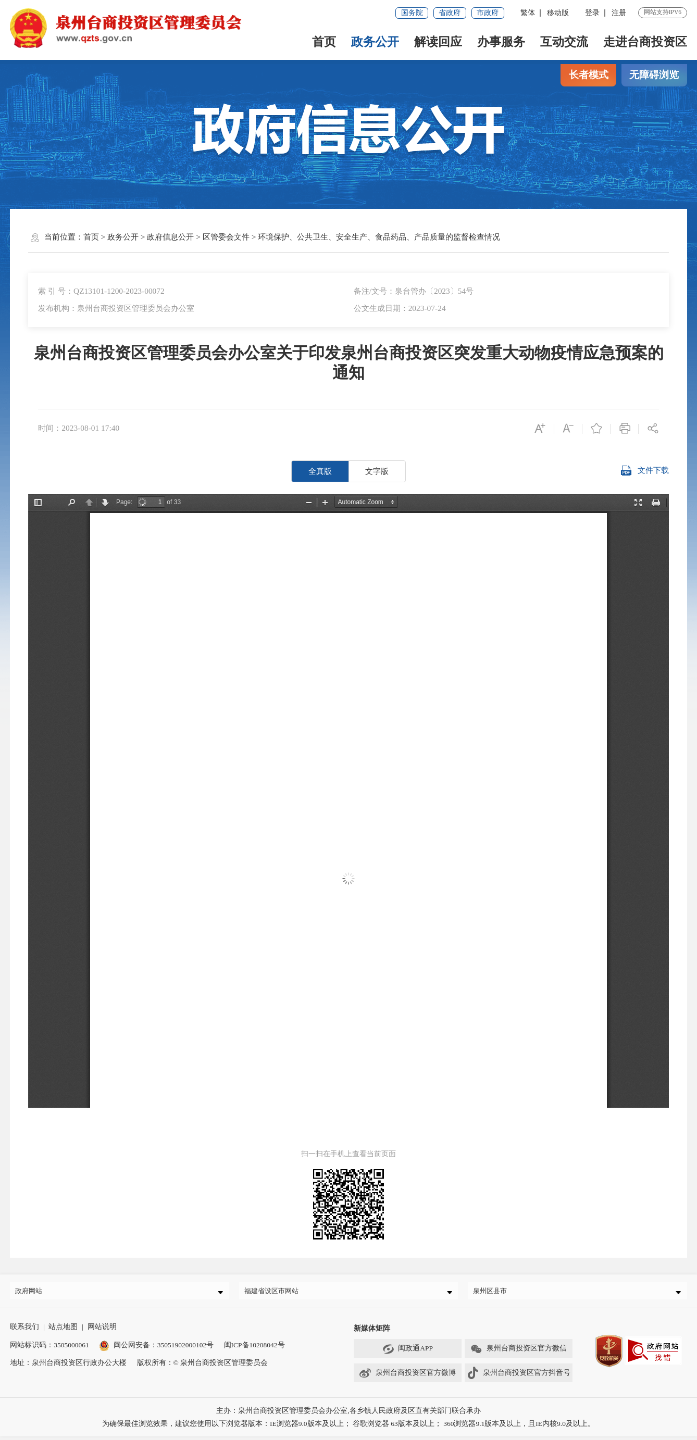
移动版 (558, 13)
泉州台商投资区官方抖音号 (518, 1377)
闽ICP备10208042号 (254, 1349)
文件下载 (644, 471)
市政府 (488, 13)
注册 (619, 13)
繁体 (527, 13)
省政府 (449, 13)
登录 (592, 13)
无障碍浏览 (654, 74)
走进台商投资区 (645, 41)
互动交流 (564, 41)
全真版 (320, 471)
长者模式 (588, 74)
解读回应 (438, 41)
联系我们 (24, 1330)
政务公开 (375, 41)
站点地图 (63, 1330)
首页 (324, 41)
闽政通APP (407, 1353)
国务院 (412, 13)
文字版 (377, 471)
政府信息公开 (170, 236)
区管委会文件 (226, 236)
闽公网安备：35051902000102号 (156, 1349)
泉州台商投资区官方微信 (518, 1353)
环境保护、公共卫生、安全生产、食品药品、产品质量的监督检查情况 (379, 236)
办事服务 (501, 41)
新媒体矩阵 (372, 1332)
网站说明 (102, 1330)
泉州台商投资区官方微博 (407, 1377)
